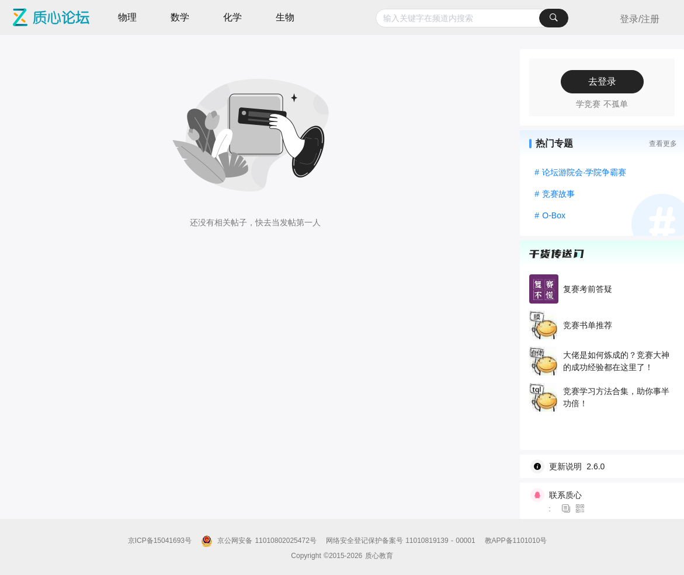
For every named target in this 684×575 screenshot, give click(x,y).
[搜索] (553, 18)
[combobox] (472, 18)
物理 (127, 17)
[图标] (568, 509)
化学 (232, 17)
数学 (180, 17)
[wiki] (606, 466)
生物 (285, 17)
